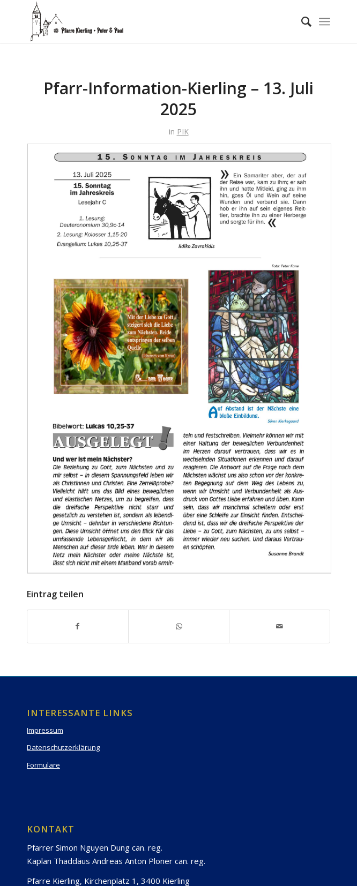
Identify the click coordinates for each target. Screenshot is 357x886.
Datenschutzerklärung (63, 747)
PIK (183, 131)
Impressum (45, 730)
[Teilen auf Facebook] (77, 626)
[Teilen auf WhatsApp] (179, 626)
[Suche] (301, 21)
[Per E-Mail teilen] (279, 626)
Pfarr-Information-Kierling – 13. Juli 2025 (178, 98)
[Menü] (324, 21)
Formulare (43, 765)
